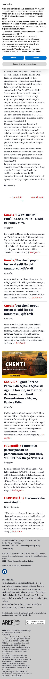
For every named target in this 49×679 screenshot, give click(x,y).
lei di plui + (34, 252)
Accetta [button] (35, 668)
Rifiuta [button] (13, 668)
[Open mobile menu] (44, 20)
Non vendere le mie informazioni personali (18, 646)
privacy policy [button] (25, 656)
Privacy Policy (34, 546)
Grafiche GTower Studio (21, 566)
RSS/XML (14, 546)
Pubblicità (24, 546)
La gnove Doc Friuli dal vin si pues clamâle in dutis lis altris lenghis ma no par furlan (24, 48)
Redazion (5, 546)
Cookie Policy (7, 549)
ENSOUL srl (6, 566)
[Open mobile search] (38, 20)
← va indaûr (16, 197)
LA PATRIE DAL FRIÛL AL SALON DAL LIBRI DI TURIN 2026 (23, 219)
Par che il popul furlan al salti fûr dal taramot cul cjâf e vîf (21, 264)
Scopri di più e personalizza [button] (24, 674)
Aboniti (9, 20)
